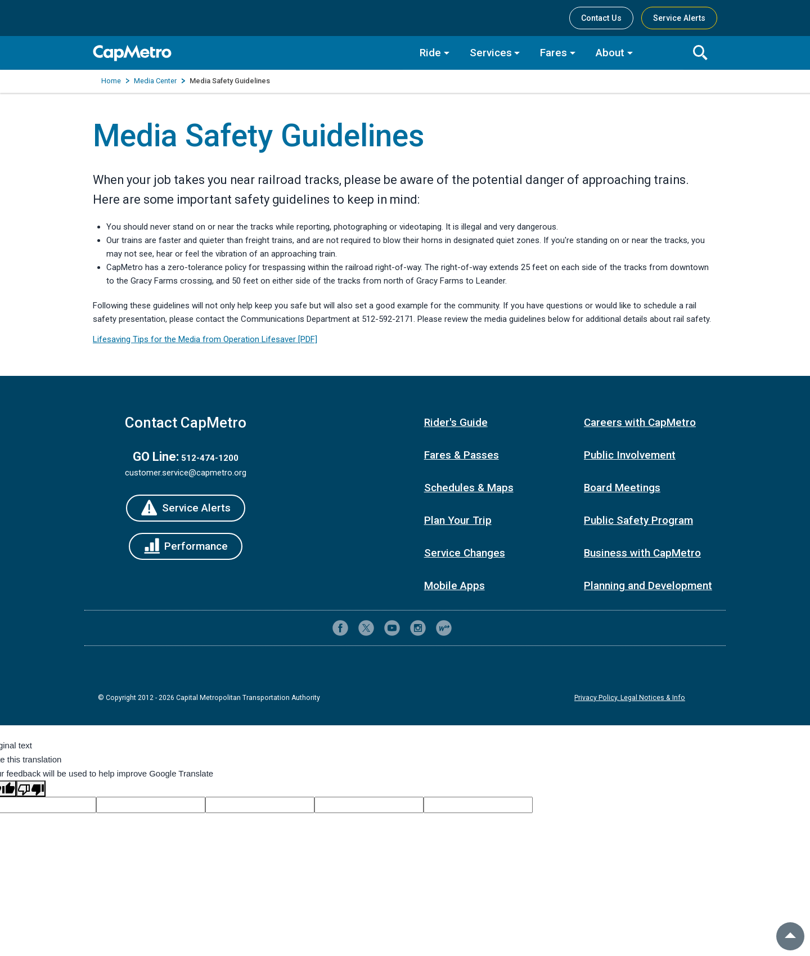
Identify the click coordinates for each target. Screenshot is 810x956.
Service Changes (464, 552)
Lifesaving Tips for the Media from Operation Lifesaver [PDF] (205, 339)
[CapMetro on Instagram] (418, 628)
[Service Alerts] (185, 508)
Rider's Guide (456, 422)
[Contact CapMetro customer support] (469, 628)
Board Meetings (622, 487)
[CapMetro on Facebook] (340, 628)
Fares (553, 52)
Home (111, 81)
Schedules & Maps (469, 487)
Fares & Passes (461, 454)
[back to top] (790, 936)
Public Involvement (630, 454)
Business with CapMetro (642, 552)
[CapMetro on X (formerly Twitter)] (366, 628)
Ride (430, 52)
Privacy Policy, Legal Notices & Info (629, 698)
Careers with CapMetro (640, 422)
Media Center (155, 81)
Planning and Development (648, 585)
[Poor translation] (31, 788)
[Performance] (186, 546)
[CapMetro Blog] (443, 628)
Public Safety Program (638, 520)
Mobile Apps (454, 585)
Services (491, 52)
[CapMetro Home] (248, 53)
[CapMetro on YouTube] (392, 628)
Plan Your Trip (458, 520)
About (610, 52)
